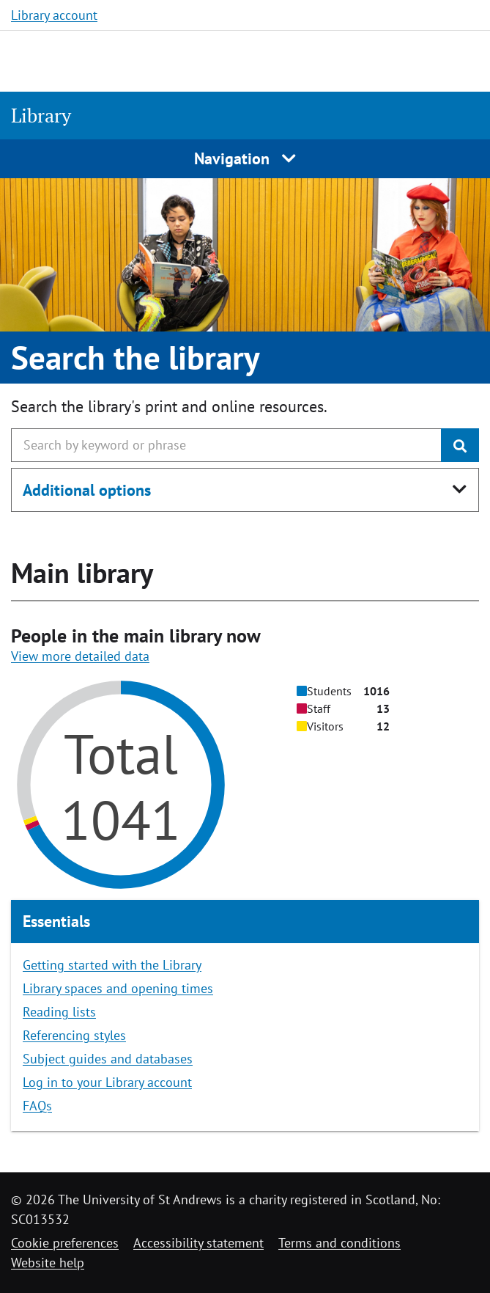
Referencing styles (74, 1035)
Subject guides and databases (108, 1058)
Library (41, 115)
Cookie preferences (65, 1242)
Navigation (245, 158)
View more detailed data (80, 655)
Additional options (87, 490)
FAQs (37, 1105)
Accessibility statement (198, 1242)
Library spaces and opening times (118, 988)
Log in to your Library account (107, 1082)
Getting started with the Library (112, 964)
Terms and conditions (339, 1242)
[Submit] (460, 445)
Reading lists (59, 1011)
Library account (54, 15)
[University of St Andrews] (86, 58)
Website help (47, 1262)
